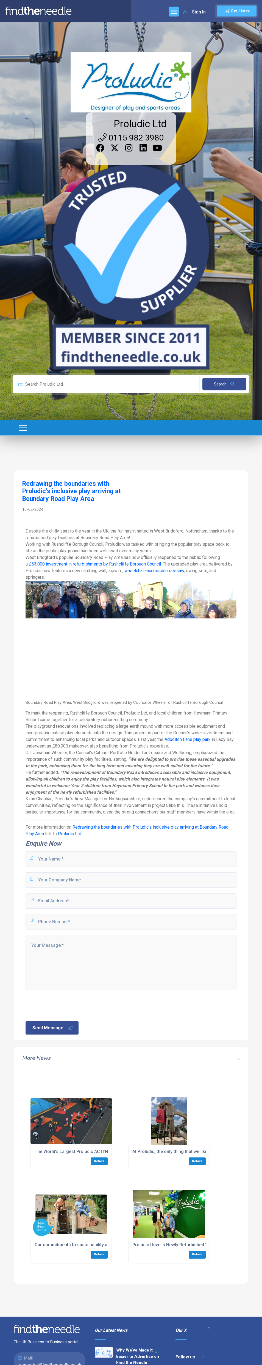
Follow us (189, 1357)
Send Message (52, 1028)
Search (224, 384)
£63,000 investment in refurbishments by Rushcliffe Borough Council (95, 564)
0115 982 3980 (131, 137)
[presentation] (66, 1005)
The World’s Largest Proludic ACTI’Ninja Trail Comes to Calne (96, 1151)
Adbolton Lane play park (188, 739)
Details (99, 1161)
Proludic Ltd (140, 124)
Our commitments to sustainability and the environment (90, 1244)
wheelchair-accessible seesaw (154, 570)
